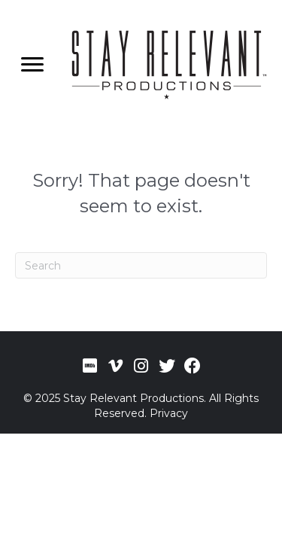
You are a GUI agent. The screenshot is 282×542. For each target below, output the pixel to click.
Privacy (169, 413)
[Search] (141, 265)
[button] (90, 366)
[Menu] (32, 65)
